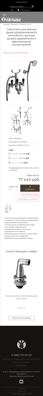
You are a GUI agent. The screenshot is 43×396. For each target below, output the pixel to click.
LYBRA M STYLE (25, 24)
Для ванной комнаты (31, 168)
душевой (13, 170)
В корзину (30, 188)
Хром (14, 163)
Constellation (23, 142)
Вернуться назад (22, 318)
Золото (15, 158)
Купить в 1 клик (30, 195)
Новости (22, 393)
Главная (6, 24)
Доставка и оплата (28, 200)
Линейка (14, 24)
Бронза (15, 154)
